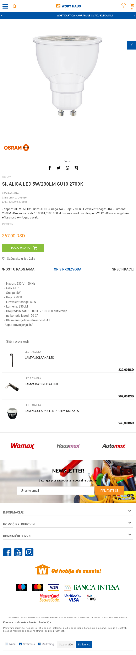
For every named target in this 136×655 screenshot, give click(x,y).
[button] (14, 6)
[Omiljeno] (122, 10)
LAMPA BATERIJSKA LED (41, 384)
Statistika (29, 644)
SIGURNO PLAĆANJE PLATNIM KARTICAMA (67, 15)
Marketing (48, 644)
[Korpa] (132, 10)
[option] (68, 15)
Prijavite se (109, 490)
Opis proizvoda (67, 269)
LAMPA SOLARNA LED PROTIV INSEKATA (52, 411)
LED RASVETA (10, 193)
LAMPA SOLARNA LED (39, 357)
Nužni (12, 644)
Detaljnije (7, 223)
